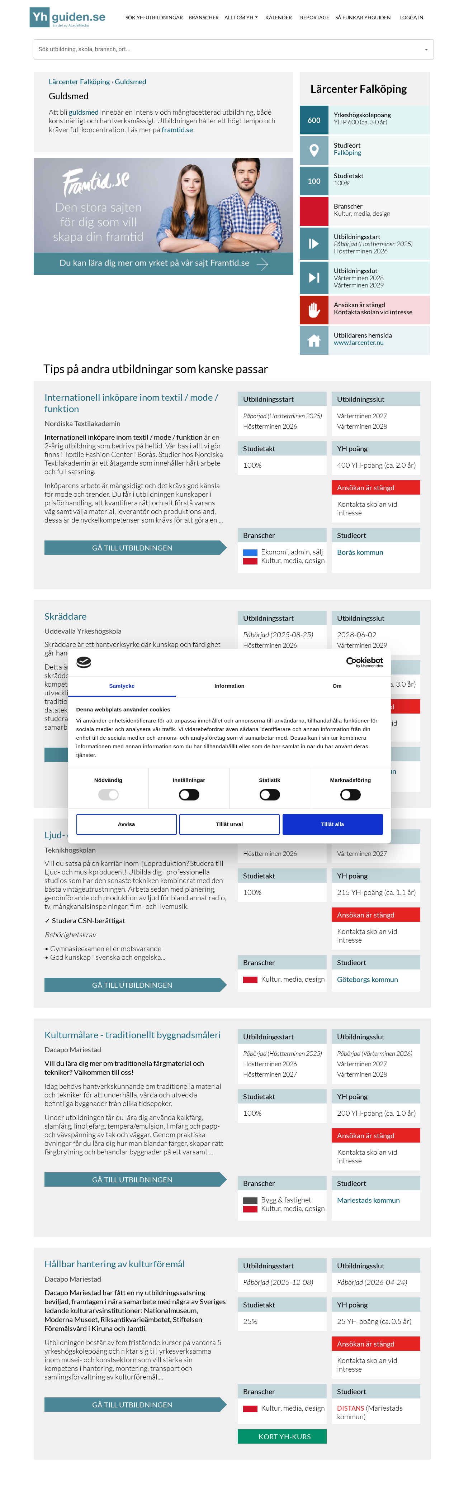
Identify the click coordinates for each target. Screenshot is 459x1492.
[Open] (426, 49)
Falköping (347, 152)
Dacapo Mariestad (72, 1049)
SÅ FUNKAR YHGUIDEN (363, 17)
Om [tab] (336, 686)
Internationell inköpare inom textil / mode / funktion (131, 402)
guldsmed (84, 112)
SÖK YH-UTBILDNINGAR (154, 17)
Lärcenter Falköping (79, 81)
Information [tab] (229, 686)
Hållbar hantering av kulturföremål (114, 1263)
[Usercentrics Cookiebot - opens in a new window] (351, 662)
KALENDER (278, 17)
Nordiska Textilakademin (82, 423)
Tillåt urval (229, 824)
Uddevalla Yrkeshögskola (83, 630)
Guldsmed (129, 81)
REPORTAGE (314, 17)
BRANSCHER (204, 17)
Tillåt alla (332, 824)
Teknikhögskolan (70, 849)
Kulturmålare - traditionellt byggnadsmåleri (132, 1034)
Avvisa (126, 824)
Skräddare (65, 616)
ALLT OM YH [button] (239, 17)
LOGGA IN (411, 17)
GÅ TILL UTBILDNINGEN (132, 547)
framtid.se (177, 129)
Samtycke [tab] (122, 686)
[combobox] (228, 49)
